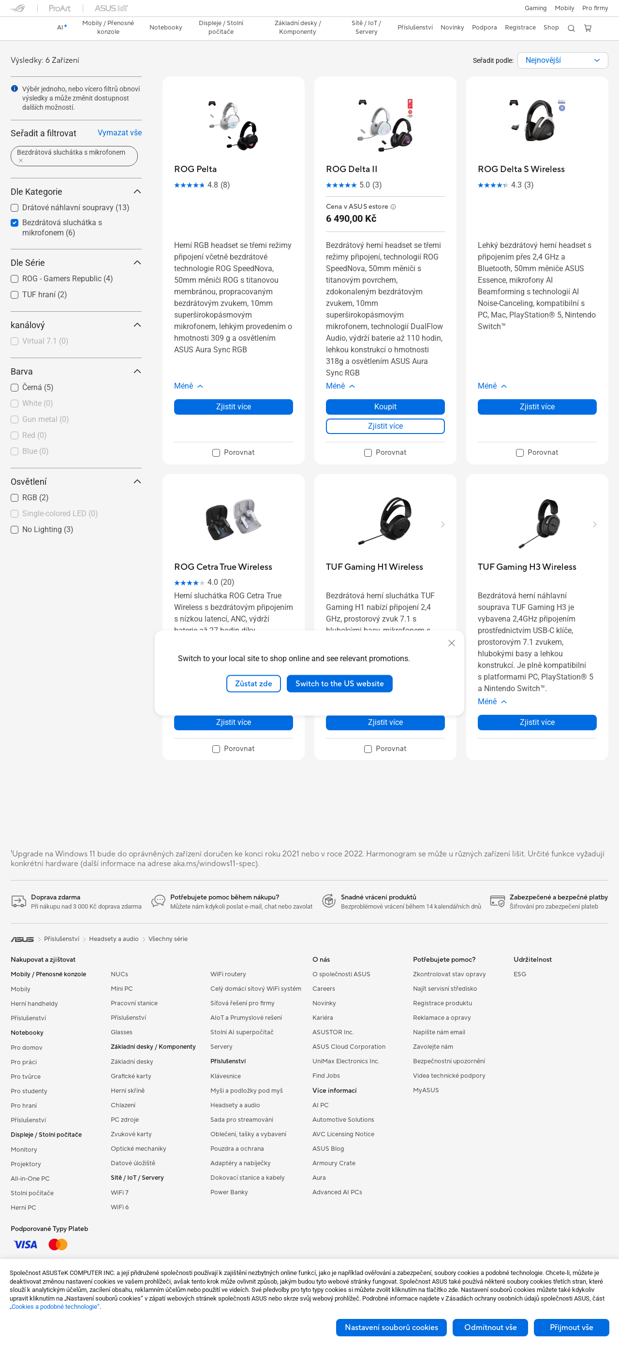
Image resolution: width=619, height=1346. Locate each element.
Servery (221, 1047)
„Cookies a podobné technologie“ (55, 1306)
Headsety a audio (235, 1105)
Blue (35, 451)
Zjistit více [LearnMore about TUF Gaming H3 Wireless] (537, 722)
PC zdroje (125, 1120)
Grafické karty (131, 1076)
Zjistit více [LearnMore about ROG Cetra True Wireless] (233, 722)
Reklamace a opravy (442, 1018)
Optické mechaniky (138, 1149)
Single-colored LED (60, 513)
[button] (536, 8)
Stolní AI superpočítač (242, 1032)
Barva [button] (76, 371)
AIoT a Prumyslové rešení (246, 1018)
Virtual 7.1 (45, 341)
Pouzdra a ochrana (237, 1149)
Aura (319, 1178)
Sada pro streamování (241, 1120)
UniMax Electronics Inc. (346, 1061)
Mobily (565, 8)
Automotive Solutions (343, 1120)
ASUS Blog (328, 1149)
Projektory (26, 1164)
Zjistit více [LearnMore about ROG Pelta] (233, 406)
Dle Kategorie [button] (76, 192)
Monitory (24, 1150)
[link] (27, 28)
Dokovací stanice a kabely (247, 1178)
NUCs (119, 974)
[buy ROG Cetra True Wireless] (223, 567)
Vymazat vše (120, 132)
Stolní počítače (32, 1193)
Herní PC (23, 1208)
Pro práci (24, 1062)
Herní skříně (128, 1091)
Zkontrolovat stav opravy (449, 974)
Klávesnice (225, 1076)
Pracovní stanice (134, 1003)
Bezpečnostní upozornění (449, 1061)
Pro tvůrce (26, 1077)
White (37, 403)
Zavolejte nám (433, 1047)
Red (34, 435)
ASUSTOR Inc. (333, 1032)
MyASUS (426, 1090)
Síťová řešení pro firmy (242, 1003)
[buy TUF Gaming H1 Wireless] (374, 567)
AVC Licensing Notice (343, 1134)
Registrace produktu (442, 1003)
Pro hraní (24, 1106)
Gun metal (45, 419)
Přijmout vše (571, 1327)
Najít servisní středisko (445, 989)
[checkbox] (72, 342)
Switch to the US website (339, 683)
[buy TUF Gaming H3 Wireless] (527, 567)
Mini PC (122, 989)
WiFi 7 (120, 1193)
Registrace (520, 27)
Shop (551, 27)
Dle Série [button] (76, 263)
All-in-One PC (30, 1179)
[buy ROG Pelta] (195, 169)
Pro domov (27, 1048)
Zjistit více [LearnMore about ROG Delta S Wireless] (537, 406)
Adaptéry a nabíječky (240, 1163)
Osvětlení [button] (76, 482)
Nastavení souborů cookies (391, 1327)
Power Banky (229, 1192)
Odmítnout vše (490, 1327)
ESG (520, 974)
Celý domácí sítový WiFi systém (255, 989)
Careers (323, 989)
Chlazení (123, 1105)
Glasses (122, 1032)
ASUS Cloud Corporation (348, 1047)
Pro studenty (29, 1091)
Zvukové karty (131, 1134)
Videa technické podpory (449, 1076)
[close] (452, 643)
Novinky (324, 1003)
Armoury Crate (333, 1163)
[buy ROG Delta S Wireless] (521, 169)
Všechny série (168, 939)
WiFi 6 (120, 1207)
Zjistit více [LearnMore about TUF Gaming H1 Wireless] (385, 722)
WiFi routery (228, 974)
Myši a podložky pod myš (246, 1091)
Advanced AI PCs (337, 1192)
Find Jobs (326, 1076)
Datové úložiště (133, 1163)
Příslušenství (28, 1018)
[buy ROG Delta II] (352, 169)
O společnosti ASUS (341, 974)
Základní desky (132, 1062)
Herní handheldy (34, 1004)
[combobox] (562, 60)
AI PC (320, 1105)
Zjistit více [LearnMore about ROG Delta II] (385, 426)
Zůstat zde (253, 683)
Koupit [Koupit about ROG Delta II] (385, 406)
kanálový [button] (76, 325)
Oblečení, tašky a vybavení (248, 1134)
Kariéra (322, 1018)
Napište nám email (439, 1032)
